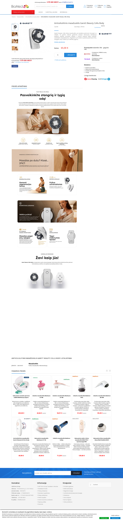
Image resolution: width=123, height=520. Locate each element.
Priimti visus (104, 518)
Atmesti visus (115, 518)
